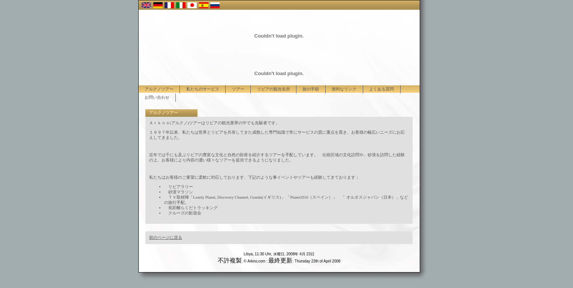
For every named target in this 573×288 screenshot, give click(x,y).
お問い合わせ (157, 97)
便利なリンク (344, 89)
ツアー (238, 89)
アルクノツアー (159, 89)
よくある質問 (381, 89)
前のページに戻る (165, 237)
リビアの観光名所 (273, 89)
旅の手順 (310, 89)
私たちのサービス (202, 89)
